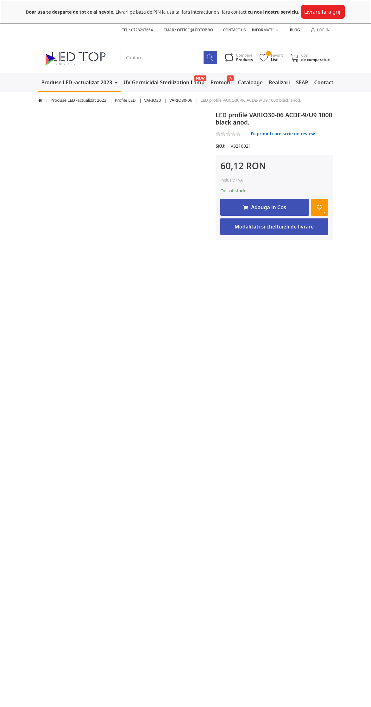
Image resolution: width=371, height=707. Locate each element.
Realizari (279, 82)
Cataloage (250, 82)
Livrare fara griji (323, 11)
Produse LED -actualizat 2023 (77, 82)
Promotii (221, 82)
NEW (200, 78)
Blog (295, 30)
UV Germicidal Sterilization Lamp (163, 82)
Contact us (234, 30)
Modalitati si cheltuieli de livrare (274, 226)
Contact (324, 82)
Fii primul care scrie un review (283, 134)
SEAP (302, 82)
